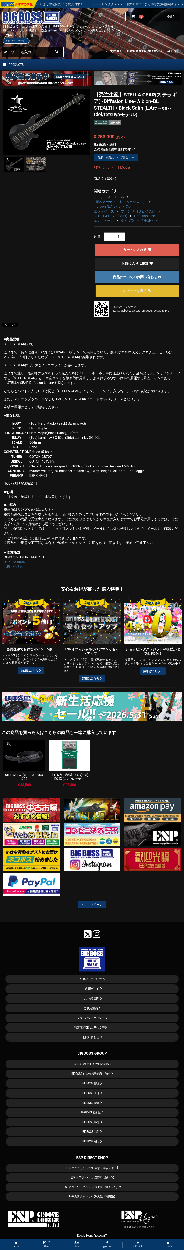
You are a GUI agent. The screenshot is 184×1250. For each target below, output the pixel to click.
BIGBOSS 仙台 (90, 1093)
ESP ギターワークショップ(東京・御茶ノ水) (92, 1187)
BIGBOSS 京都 (90, 1122)
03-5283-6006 (14, 562)
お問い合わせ (14, 567)
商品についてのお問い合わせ (137, 277)
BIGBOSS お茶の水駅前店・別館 (90, 1073)
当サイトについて (91, 979)
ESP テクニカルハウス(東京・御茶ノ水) (92, 1168)
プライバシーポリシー (91, 1017)
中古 (76, 1244)
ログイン (174, 51)
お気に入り (157, 51)
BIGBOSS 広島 (90, 1131)
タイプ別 (127, 221)
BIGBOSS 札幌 (90, 1083)
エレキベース (104, 211)
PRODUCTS (13, 64)
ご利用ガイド (115, 51)
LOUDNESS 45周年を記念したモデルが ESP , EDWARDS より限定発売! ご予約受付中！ (59, 4)
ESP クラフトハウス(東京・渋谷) (92, 1177)
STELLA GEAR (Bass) (111, 216)
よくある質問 (90, 998)
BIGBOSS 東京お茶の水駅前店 (91, 1064)
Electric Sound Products (92, 1235)
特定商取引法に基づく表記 (90, 1027)
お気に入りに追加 (137, 263)
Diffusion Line (144, 216)
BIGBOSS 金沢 (90, 1103)
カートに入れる (137, 250)
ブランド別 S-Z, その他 (138, 211)
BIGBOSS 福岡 (90, 1141)
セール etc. (107, 1244)
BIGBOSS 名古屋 (90, 1112)
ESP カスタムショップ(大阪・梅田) (92, 1196)
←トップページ (92, 904)
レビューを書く (137, 291)
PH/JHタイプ (151, 221)
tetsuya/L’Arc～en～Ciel (113, 206)
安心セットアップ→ (16, 40)
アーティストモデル (109, 197)
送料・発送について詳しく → (116, 157)
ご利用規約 (91, 1008)
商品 (46, 1244)
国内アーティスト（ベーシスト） (120, 202)
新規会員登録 (136, 51)
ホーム (16, 1245)
